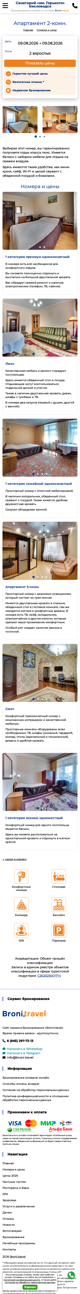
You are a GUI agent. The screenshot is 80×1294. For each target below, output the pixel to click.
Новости (8, 1224)
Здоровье (9, 1200)
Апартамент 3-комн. (22, 587)
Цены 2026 (10, 1175)
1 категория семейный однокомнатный (38, 484)
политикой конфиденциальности (22, 1280)
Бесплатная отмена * (28, 82)
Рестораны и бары (15, 1187)
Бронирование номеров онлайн (25, 1077)
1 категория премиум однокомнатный (37, 257)
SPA (5, 1194)
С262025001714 (49, 976)
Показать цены (40, 63)
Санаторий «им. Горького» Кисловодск (40, 4)
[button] (35, 136)
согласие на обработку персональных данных (30, 1282)
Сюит (9, 709)
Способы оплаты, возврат (20, 1083)
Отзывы (8, 1218)
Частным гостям (14, 1181)
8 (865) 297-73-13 (18, 1041)
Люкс (9, 364)
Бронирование (13, 1237)
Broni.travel (18, 1256)
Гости (8, 51)
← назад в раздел (14, 859)
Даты (8, 41)
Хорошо (30, 1287)
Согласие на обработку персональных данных (35, 1090)
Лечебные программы (18, 1243)
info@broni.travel (18, 1057)
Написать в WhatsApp (22, 1049)
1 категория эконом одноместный (34, 818)
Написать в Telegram (21, 1053)
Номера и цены (47, 30)
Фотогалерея (12, 1231)
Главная (28, 30)
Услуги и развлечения (18, 1206)
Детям (7, 1212)
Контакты (9, 1249)
